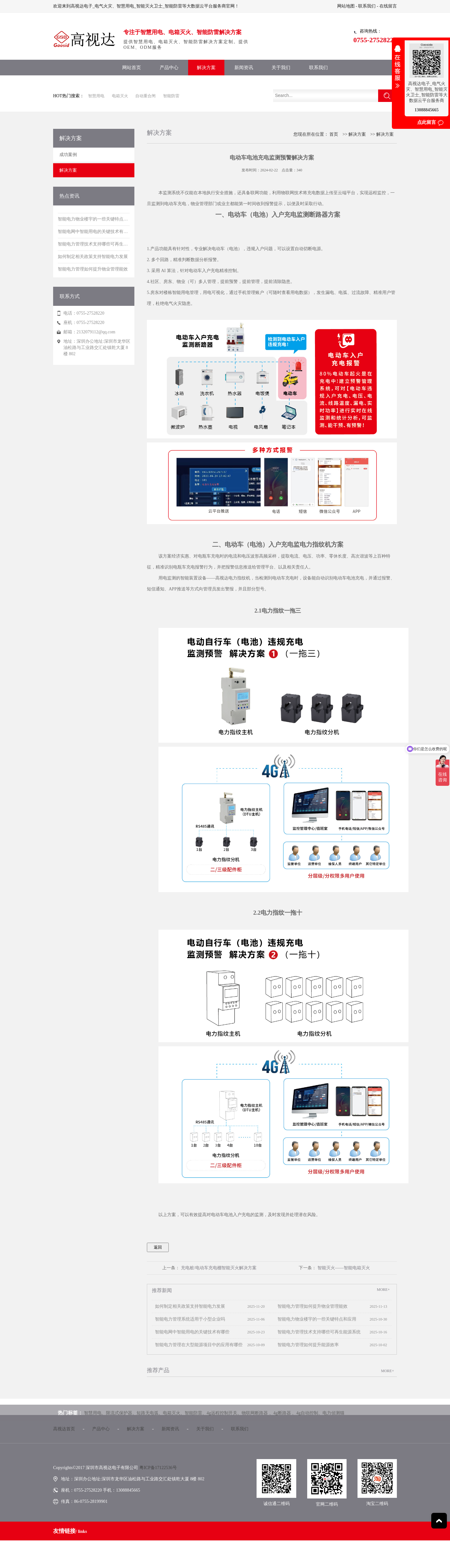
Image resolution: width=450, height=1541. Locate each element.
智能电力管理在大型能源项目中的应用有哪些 (197, 1344)
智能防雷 (171, 95)
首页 (333, 134)
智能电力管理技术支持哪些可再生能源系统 (317, 1332)
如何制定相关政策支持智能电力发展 (188, 1306)
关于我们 (281, 67)
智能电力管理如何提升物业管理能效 (311, 1306)
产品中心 (169, 67)
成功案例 (68, 154)
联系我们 (367, 6)
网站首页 (131, 67)
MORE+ (383, 1289)
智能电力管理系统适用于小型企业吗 (188, 1319)
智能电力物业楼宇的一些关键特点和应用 (315, 1319)
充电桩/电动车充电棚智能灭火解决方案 (219, 1268)
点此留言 (426, 122)
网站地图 (346, 6)
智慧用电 (96, 95)
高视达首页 (64, 1429)
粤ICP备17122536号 (158, 1467)
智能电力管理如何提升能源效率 (306, 1344)
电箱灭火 (120, 95)
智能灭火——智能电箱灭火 (344, 1268)
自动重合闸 (145, 95)
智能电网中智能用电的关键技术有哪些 (190, 1332)
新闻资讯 (243, 67)
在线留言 (388, 6)
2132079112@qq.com (96, 332)
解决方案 (206, 67)
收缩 (397, 70)
